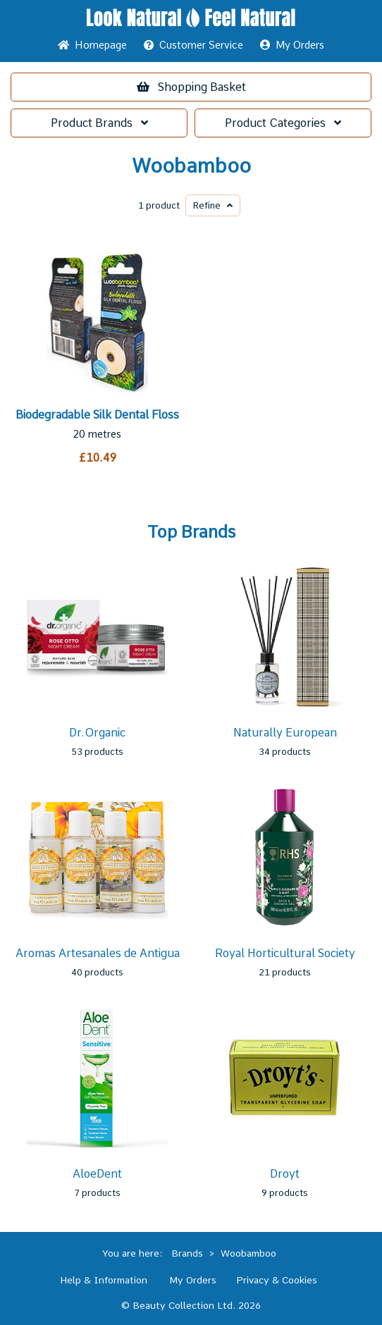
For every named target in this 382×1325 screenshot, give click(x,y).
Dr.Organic (97, 732)
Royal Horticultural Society (285, 953)
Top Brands (191, 532)
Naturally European (285, 732)
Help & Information (103, 1280)
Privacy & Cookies (276, 1280)
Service (193, 45)
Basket (191, 87)
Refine (213, 205)
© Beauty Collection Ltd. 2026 (191, 1305)
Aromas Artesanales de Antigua (98, 953)
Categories (283, 123)
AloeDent (97, 1174)
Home (92, 45)
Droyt (285, 1174)
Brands (99, 123)
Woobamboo (191, 166)
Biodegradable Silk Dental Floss (97, 414)
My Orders (292, 45)
